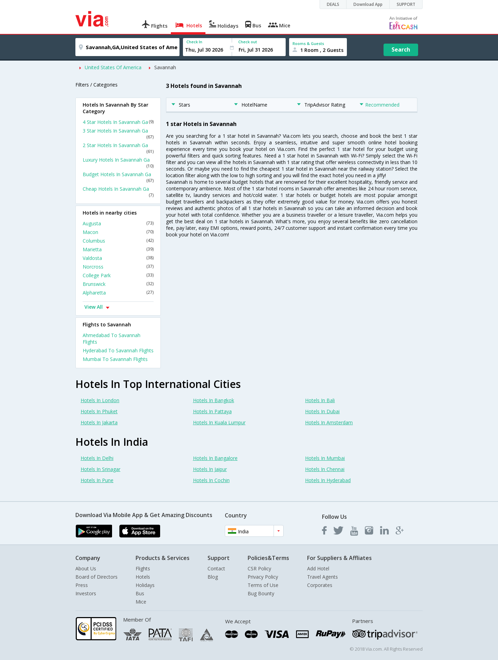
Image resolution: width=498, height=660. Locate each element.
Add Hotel (318, 568)
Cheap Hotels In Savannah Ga (118, 192)
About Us (85, 568)
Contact (216, 568)
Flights (143, 568)
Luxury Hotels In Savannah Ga (118, 162)
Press (81, 585)
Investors (85, 593)
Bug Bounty (261, 593)
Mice (141, 601)
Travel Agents (322, 576)
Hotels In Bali (320, 400)
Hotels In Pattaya (212, 411)
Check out (247, 41)
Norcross (118, 266)
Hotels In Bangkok (213, 400)
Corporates (319, 585)
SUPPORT (406, 4)
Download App (367, 4)
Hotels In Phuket (99, 411)
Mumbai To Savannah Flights (115, 359)
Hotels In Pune (97, 480)
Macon (118, 232)
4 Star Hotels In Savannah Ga (118, 122)
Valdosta (118, 258)
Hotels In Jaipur (210, 469)
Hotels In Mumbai (325, 458)
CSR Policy (259, 568)
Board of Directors (96, 576)
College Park (118, 275)
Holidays (145, 585)
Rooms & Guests (308, 43)
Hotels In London (100, 400)
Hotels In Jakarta (99, 422)
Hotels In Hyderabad (328, 480)
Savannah (165, 67)
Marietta (118, 249)
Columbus (118, 240)
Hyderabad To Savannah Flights (118, 350)
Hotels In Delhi (97, 458)
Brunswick (118, 284)
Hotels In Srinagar (100, 469)
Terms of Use (263, 585)
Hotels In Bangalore (215, 458)
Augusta (118, 223)
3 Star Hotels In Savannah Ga (118, 133)
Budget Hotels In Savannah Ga (118, 177)
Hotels (143, 576)
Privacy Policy (263, 576)
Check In (194, 41)
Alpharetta (118, 292)
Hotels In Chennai (324, 469)
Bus (140, 593)
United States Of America (113, 67)
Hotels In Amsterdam (329, 422)
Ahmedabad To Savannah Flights (111, 338)
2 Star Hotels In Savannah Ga (118, 148)
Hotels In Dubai (322, 411)
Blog (213, 576)
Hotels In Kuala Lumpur (219, 422)
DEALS (333, 4)
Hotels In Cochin (211, 480)
